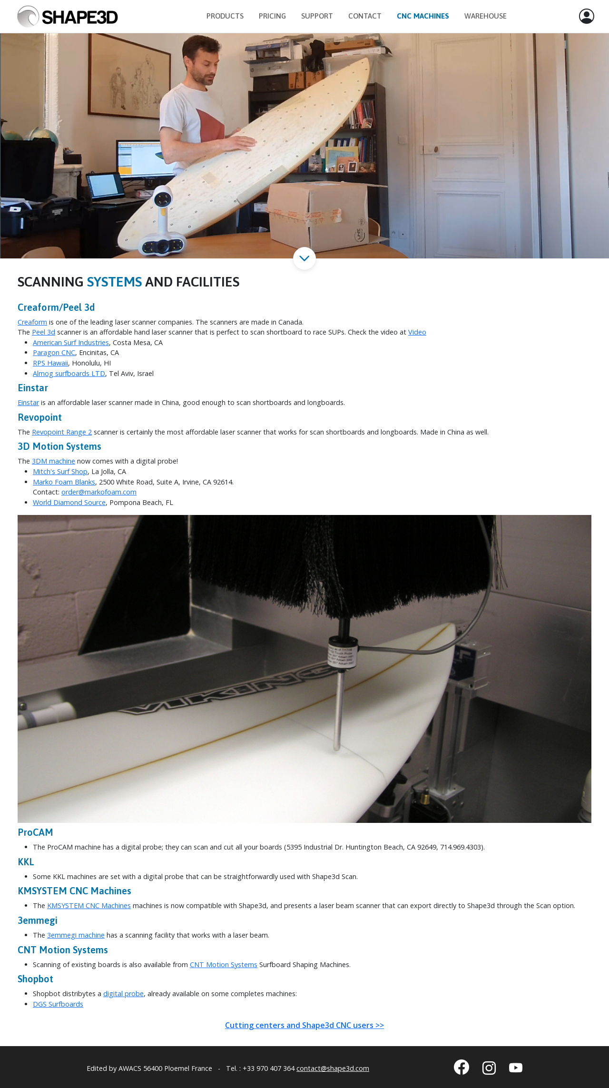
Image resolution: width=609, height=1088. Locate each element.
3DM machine (53, 460)
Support (317, 16)
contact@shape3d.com (332, 1068)
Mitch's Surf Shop (60, 471)
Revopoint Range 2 (62, 431)
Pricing (272, 16)
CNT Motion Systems (223, 964)
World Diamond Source (69, 502)
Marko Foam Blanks (64, 481)
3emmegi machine (76, 935)
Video (417, 331)
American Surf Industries (71, 342)
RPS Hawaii (50, 362)
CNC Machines (423, 16)
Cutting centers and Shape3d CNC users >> (304, 1025)
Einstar (28, 402)
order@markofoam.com (99, 491)
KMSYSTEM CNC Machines (89, 905)
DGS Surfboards (58, 1004)
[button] (586, 16)
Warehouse (485, 16)
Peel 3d (43, 331)
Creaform (32, 321)
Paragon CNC (54, 352)
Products (225, 16)
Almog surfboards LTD (69, 373)
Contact (365, 16)
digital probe (123, 993)
